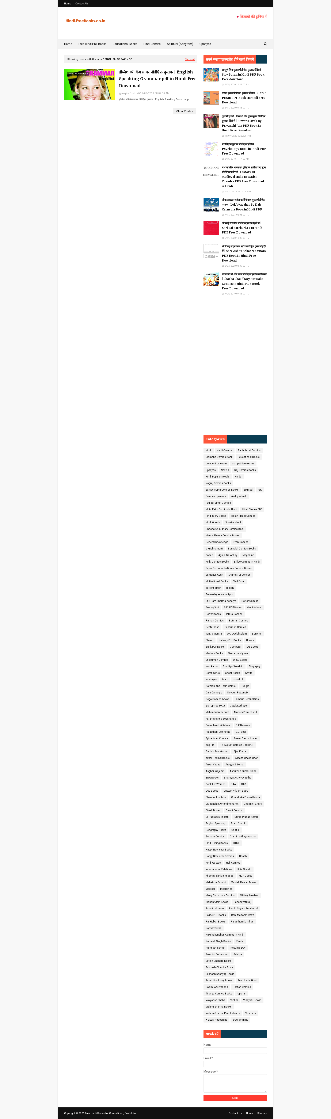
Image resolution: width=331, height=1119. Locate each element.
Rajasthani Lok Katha (218, 731)
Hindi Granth (213, 522)
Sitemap (262, 1113)
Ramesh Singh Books (218, 941)
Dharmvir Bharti (253, 803)
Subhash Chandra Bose (219, 967)
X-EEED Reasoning (216, 1019)
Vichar (234, 1000)
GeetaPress (212, 627)
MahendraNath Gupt (217, 712)
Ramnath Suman (215, 947)
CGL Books (212, 790)
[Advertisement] (235, 365)
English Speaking (215, 823)
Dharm (209, 640)
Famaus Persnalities (247, 699)
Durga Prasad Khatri (246, 816)
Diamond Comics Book (219, 457)
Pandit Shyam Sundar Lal (243, 908)
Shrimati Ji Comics (239, 574)
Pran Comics (240, 542)
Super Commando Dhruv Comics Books (229, 568)
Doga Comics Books (217, 699)
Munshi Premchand (245, 712)
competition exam (216, 463)
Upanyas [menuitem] (205, 44)
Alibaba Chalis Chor (246, 758)
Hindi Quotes (213, 862)
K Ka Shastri (244, 869)
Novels (225, 470)
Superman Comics (235, 627)
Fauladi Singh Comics (218, 502)
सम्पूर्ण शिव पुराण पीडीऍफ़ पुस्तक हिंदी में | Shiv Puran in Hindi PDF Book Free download (243, 74)
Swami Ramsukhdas (245, 738)
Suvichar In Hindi (247, 980)
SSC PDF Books (233, 607)
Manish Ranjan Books (243, 882)
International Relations (219, 869)
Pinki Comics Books (217, 561)
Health (243, 856)
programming (240, 1019)
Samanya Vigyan (238, 653)
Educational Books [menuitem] (125, 44)
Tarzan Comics (242, 987)
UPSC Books (240, 659)
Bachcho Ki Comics (249, 450)
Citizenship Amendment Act (222, 803)
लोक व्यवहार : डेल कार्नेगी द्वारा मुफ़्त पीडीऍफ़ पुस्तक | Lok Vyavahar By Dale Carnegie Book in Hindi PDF (243, 204)
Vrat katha (212, 666)
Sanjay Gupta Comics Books (222, 489)
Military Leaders (249, 895)
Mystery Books (214, 653)
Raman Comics (215, 620)
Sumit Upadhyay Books (219, 980)
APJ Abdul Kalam (237, 633)
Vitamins (250, 1013)
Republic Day (238, 947)
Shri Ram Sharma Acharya (221, 601)
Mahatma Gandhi (216, 882)
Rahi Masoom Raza (242, 915)
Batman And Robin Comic (221, 686)
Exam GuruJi (238, 823)
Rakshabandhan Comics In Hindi (225, 934)
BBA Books (212, 777)
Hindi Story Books (216, 515)
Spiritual (248, 489)
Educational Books (249, 457)
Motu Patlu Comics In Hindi (221, 509)
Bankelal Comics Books (242, 548)
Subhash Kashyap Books (220, 974)
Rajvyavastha (213, 928)
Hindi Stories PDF (252, 509)
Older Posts (183, 111)
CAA (233, 784)
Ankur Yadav (213, 764)
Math (225, 679)
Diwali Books (213, 810)
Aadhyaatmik (239, 496)
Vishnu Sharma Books (219, 1006)
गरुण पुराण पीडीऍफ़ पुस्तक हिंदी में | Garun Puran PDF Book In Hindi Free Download (244, 97)
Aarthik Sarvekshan (217, 751)
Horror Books (213, 614)
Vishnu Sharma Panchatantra (223, 1013)
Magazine (248, 555)
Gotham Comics (215, 836)
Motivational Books (217, 581)
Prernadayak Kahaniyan (219, 594)
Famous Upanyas (216, 496)
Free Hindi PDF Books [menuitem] (92, 44)
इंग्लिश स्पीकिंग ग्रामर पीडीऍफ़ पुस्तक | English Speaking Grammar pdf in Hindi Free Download (158, 78)
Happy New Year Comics (220, 856)
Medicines (226, 888)
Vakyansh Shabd (215, 1000)
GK (260, 489)
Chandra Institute (216, 797)
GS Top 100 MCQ (215, 705)
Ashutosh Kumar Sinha (243, 771)
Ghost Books (232, 672)
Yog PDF (210, 744)
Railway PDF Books (230, 640)
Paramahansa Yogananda (221, 718)
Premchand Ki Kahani (218, 725)
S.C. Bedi (241, 731)
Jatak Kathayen (239, 705)
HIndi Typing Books (217, 843)
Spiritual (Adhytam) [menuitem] (180, 44)
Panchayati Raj (242, 902)
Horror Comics (249, 601)
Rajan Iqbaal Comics (243, 515)
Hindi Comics (224, 450)
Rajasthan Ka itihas (242, 921)
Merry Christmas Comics (220, 895)
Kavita (248, 672)
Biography (254, 666)
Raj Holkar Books (215, 921)
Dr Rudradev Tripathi (217, 816)
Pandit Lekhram (215, 908)
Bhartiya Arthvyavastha (237, 777)
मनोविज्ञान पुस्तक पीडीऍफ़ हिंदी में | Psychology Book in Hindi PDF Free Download (244, 148)
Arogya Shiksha (234, 764)
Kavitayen (211, 679)
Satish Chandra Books (219, 960)
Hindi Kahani (254, 607)
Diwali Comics (234, 810)
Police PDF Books (216, 915)
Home (67, 3)
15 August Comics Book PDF (237, 744)
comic (209, 555)
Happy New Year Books (219, 849)
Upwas (250, 640)
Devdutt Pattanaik (237, 692)
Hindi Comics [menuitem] (152, 44)
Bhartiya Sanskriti (233, 666)
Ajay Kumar (240, 751)
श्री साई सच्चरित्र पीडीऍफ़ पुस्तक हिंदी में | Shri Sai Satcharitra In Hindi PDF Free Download (242, 227)
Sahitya (237, 954)
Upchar (241, 993)
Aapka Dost (128, 93)
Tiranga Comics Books (219, 993)
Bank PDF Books (215, 646)
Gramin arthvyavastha (243, 836)
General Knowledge (217, 542)
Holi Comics (233, 862)
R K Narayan (243, 725)
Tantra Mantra (214, 633)
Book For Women (215, 784)
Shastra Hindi (233, 522)
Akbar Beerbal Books (218, 758)
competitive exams (243, 463)
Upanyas (211, 470)
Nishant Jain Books (217, 902)
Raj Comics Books (245, 470)
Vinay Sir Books (252, 1000)
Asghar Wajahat (215, 771)
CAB (243, 784)
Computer (235, 646)
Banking (257, 633)
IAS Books (252, 646)
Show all (190, 59)
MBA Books (245, 875)
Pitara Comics (234, 614)
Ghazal (235, 830)
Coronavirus (213, 672)
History (230, 587)
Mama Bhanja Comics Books (223, 535)
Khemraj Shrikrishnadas (219, 875)
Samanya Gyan (214, 574)
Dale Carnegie (214, 692)
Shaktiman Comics (217, 659)
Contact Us (81, 3)
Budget (245, 686)
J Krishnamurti (214, 548)
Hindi (209, 450)
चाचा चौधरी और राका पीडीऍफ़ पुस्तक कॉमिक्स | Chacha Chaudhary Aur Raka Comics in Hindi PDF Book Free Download (244, 281)
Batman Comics (238, 620)
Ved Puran (239, 581)
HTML (236, 843)
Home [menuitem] (68, 44)
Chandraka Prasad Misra (245, 797)
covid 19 (238, 679)
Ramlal (240, 941)
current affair (213, 587)
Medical (210, 888)
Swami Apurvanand (217, 987)
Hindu (238, 476)
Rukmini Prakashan (217, 954)
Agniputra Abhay (227, 555)
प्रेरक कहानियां (212, 607)
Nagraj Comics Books (218, 483)
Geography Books (216, 830)
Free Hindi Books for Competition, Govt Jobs (110, 1113)
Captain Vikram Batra (236, 790)
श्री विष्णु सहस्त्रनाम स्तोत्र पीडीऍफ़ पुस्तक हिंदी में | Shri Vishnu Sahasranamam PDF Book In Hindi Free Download (244, 253)
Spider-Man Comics (217, 738)
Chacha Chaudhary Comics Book (225, 529)
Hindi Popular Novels (217, 476)
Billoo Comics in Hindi (247, 561)
